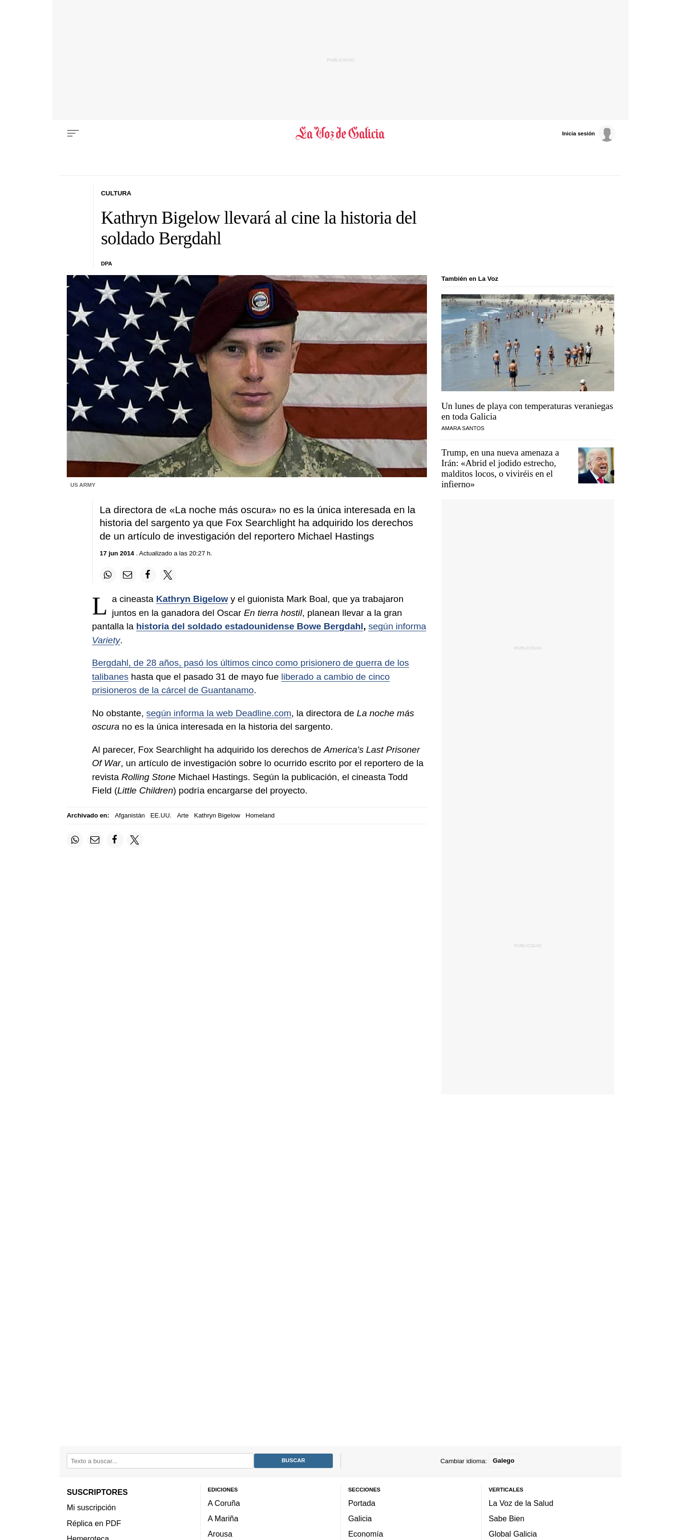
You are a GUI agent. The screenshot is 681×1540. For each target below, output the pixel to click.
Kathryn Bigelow (192, 599)
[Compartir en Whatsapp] (108, 575)
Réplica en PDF (94, 1522)
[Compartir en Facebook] (148, 575)
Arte (182, 815)
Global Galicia (513, 1533)
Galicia (360, 1518)
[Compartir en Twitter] (168, 575)
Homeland (260, 815)
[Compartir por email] (128, 575)
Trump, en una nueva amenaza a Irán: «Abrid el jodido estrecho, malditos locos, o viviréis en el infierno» (500, 468)
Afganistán (130, 815)
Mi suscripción (91, 1507)
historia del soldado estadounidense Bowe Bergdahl (249, 626)
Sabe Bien (507, 1518)
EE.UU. (160, 815)
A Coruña (224, 1502)
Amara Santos (463, 428)
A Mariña (223, 1518)
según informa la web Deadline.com (219, 713)
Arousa (220, 1533)
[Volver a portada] (340, 133)
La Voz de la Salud (521, 1502)
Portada (362, 1502)
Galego (503, 1460)
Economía (365, 1533)
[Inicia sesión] (588, 133)
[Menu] (73, 133)
